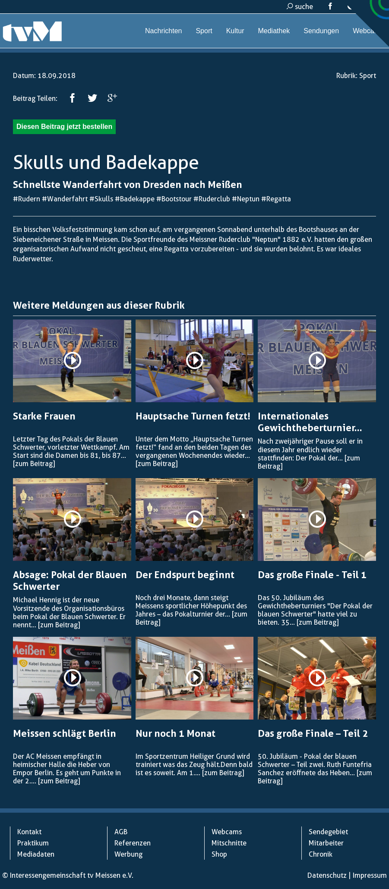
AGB (120, 832)
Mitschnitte (229, 843)
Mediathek (274, 30)
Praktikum (33, 843)
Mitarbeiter (326, 843)
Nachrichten (163, 30)
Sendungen (321, 30)
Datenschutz (327, 875)
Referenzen (132, 843)
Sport (204, 30)
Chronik (320, 854)
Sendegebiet (328, 832)
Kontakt (29, 832)
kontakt (364, 7)
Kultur (235, 30)
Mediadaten (35, 854)
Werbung (128, 854)
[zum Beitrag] (34, 464)
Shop (219, 854)
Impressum (370, 875)
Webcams (368, 30)
